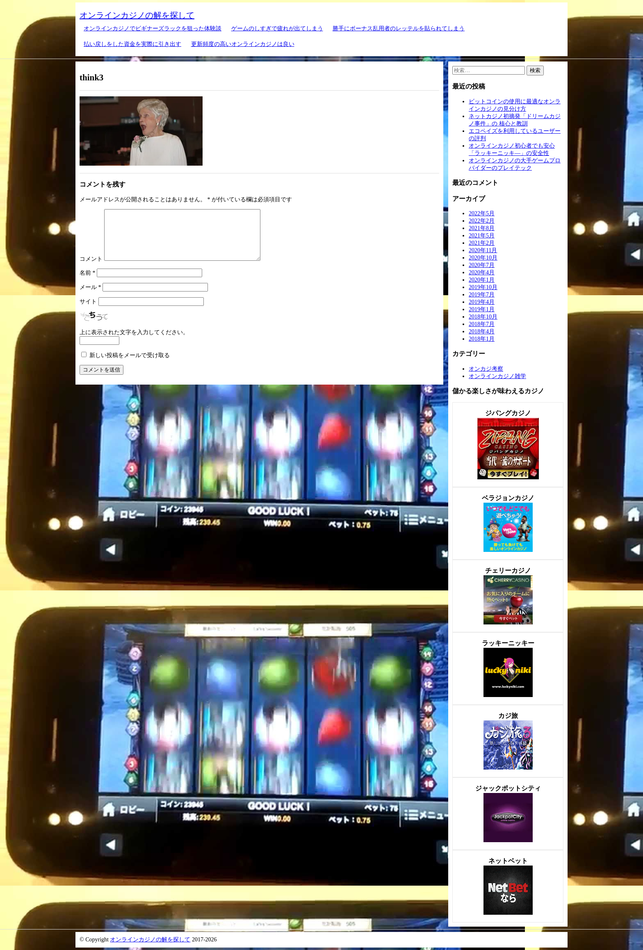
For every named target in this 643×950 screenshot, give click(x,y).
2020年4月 (482, 272)
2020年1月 (482, 280)
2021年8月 (482, 228)
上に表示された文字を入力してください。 (134, 342)
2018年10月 (483, 317)
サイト (88, 311)
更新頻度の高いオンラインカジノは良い (242, 44)
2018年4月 (482, 331)
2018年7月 (482, 324)
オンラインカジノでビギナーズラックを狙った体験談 (152, 28)
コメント (91, 269)
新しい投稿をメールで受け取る (129, 365)
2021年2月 (482, 243)
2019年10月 (483, 287)
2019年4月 (482, 302)
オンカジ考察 (486, 369)
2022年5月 (482, 213)
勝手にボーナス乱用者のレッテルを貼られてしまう (399, 28)
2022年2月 (482, 221)
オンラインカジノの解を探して (137, 15)
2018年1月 (482, 339)
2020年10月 (483, 258)
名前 (88, 283)
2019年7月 (482, 295)
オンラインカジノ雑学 (497, 376)
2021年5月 (482, 235)
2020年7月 (482, 265)
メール (90, 297)
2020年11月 (483, 250)
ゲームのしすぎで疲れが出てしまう (277, 28)
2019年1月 (482, 309)
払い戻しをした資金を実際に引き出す (132, 44)
